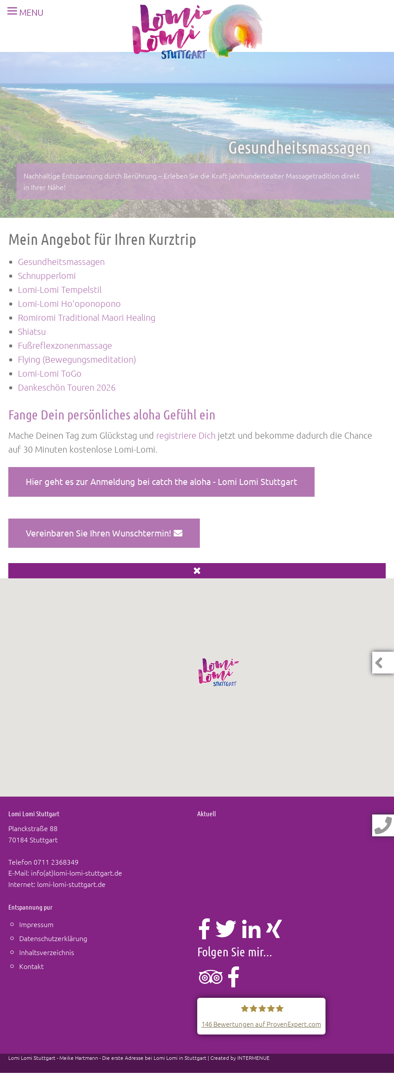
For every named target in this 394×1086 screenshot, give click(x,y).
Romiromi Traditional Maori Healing (86, 317)
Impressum (36, 924)
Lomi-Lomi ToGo (50, 373)
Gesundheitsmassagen (61, 261)
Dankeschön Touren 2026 (67, 387)
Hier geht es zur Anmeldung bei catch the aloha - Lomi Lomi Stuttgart (161, 481)
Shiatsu (32, 331)
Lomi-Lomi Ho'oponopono (69, 303)
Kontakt (31, 966)
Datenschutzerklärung (53, 938)
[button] (219, 672)
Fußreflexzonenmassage (65, 345)
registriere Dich (186, 435)
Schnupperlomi (47, 275)
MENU (22, 12)
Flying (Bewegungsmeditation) (77, 359)
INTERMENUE (253, 1057)
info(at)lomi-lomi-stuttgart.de (76, 872)
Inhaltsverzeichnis (46, 952)
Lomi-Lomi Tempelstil (60, 289)
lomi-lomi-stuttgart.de (71, 884)
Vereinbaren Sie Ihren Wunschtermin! (104, 532)
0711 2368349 (56, 861)
